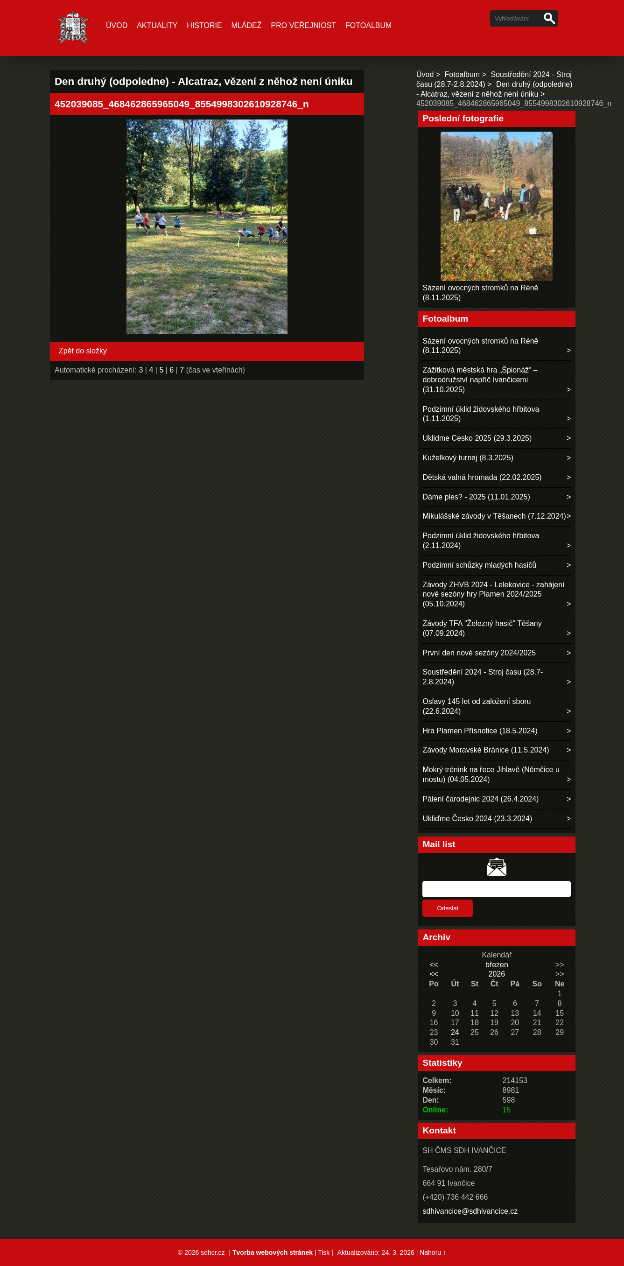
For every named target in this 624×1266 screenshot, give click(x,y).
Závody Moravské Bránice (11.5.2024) (485, 750)
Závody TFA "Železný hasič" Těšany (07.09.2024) (481, 628)
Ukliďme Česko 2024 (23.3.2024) (477, 819)
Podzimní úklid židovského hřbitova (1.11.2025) (480, 414)
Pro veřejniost (304, 25)
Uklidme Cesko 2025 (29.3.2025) (477, 438)
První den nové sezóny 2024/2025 (479, 653)
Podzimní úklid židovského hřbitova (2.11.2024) (480, 540)
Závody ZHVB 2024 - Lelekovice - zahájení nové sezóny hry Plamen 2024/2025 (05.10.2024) (493, 594)
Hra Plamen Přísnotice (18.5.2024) (479, 731)
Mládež (246, 25)
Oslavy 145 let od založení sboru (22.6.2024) (476, 706)
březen (496, 965)
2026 (497, 974)
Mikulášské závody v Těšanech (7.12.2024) (494, 516)
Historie (204, 25)
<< (433, 965)
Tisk (324, 1252)
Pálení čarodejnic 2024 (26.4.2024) (480, 799)
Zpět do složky (83, 351)
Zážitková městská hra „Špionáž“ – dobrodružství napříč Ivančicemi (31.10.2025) (479, 380)
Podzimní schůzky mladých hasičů (479, 565)
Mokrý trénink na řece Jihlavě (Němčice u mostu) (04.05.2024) (490, 774)
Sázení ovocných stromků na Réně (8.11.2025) (480, 346)
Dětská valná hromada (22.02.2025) (481, 477)
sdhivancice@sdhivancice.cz (470, 1211)
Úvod (116, 25)
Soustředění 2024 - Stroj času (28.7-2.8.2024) (482, 677)
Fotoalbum (368, 25)
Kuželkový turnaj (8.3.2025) (467, 458)
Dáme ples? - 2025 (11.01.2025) (476, 497)
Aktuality (157, 25)
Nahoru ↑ (433, 1252)
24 (455, 1032)
